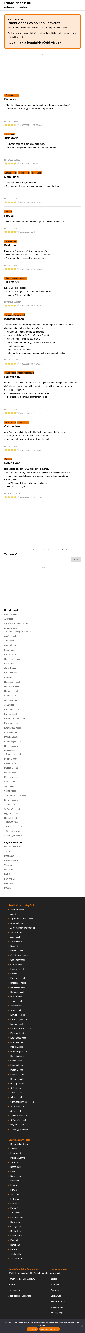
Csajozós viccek (11, 664)
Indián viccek (10, 696)
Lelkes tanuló (16, 1236)
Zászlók (54, 1279)
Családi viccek (10, 173)
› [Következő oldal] (58, 549)
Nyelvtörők (56, 1273)
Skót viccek (9, 782)
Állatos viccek (10, 373)
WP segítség (57, 1313)
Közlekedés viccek (12, 728)
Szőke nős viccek (12, 809)
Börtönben (15, 1245)
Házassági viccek (12, 95)
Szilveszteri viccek (14, 831)
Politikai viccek (11, 768)
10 (43, 549)
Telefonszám (16, 1254)
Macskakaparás (11, 860)
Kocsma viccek (11, 723)
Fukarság (14, 1240)
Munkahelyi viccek (12, 741)
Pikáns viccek (10, 759)
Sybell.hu (31, 1279)
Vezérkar (8, 865)
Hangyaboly (12, 376)
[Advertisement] (42, 74)
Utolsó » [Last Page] (65, 549)
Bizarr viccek (10, 650)
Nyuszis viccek (11, 746)
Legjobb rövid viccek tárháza (15, 7)
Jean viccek (9, 705)
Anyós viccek (10, 636)
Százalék (55, 1290)
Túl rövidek (11, 282)
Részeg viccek (11, 777)
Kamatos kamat (58, 1301)
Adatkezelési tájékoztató (19, 1296)
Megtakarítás (57, 1307)
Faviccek (8, 212)
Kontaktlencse (14, 319)
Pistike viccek (36, 173)
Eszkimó (10, 245)
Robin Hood (12, 463)
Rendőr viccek (19, 315)
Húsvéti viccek (12, 822)
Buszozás (8, 883)
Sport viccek (10, 786)
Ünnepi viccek (10, 818)
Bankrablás (9, 879)
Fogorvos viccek (13, 754)
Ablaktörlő (11, 138)
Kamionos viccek (12, 709)
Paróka (13, 1249)
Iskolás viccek (23, 173)
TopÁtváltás (56, 1284)
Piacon (7, 888)
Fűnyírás (10, 99)
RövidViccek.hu (17, 3)
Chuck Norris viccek (13, 659)
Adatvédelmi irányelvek (49, 1329)
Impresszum (14, 1290)
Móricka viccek (11, 737)
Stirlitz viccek (10, 791)
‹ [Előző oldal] (16, 549)
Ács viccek (9, 619)
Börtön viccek (10, 654)
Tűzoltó (7, 851)
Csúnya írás (12, 426)
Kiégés (9, 215)
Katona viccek (10, 714)
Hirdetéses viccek (12, 686)
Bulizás (7, 874)
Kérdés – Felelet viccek (15, 718)
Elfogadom (32, 1329)
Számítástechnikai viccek (16, 795)
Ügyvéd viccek (11, 814)
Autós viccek (10, 134)
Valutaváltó (56, 1296)
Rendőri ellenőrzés (13, 847)
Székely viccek (11, 800)
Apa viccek (9, 641)
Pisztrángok (9, 856)
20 (49, 549)
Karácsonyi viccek (14, 826)
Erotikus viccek (11, 673)
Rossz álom (9, 869)
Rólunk (11, 1284)
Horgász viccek (11, 691)
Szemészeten (16, 1258)
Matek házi (11, 176)
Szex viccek (9, 805)
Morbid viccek (10, 732)
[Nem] (81, 1326)
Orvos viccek (10, 751)
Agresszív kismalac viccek (16, 623)
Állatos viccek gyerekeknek (16, 278)
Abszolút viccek (11, 614)
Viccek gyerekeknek (25, 373)
